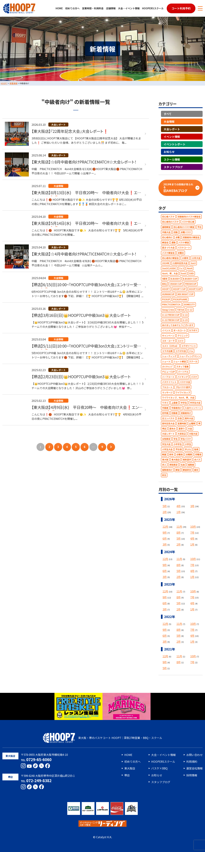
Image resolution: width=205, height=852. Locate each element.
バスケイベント (169, 382)
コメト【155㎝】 (170, 345)
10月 (193, 527)
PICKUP (166, 299)
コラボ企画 (167, 351)
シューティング (169, 356)
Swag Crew (168, 309)
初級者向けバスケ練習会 (189, 216)
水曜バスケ (186, 232)
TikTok (180, 309)
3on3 (193, 263)
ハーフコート (168, 376)
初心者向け (167, 237)
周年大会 (189, 418)
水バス (197, 459)
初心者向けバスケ (170, 221)
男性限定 (173, 464)
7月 (192, 532)
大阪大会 (193, 433)
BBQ (164, 283)
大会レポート (172, 129)
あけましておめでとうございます (177, 325)
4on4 (189, 268)
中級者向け (176, 407)
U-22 (185, 314)
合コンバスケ (168, 418)
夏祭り (182, 428)
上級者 (174, 402)
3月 (192, 506)
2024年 (165, 263)
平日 (199, 227)
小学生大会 (167, 449)
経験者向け (167, 470)
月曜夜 (198, 454)
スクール (193, 361)
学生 (175, 439)
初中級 (165, 413)
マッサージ (167, 392)
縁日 (196, 470)
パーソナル (183, 371)
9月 (165, 532)
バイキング (182, 376)
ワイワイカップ (183, 392)
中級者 (165, 407)
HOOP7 (166, 289)
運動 (173, 242)
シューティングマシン (190, 356)
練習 (178, 470)
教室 (164, 454)
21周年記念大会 (179, 263)
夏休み (172, 428)
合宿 (180, 418)
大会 (190, 428)
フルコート (167, 387)
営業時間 (182, 423)
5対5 (191, 273)
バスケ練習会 (168, 252)
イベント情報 (172, 137)
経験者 (191, 464)
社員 (183, 464)
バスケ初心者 (188, 221)
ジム (191, 351)
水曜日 (181, 252)
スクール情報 (172, 159)
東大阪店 (175, 459)
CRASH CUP (176, 283)
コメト (181, 340)
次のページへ (111, 447)
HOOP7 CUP (179, 289)
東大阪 (165, 459)
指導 (196, 449)
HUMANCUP (168, 294)
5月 (165, 506)
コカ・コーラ (168, 340)
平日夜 (179, 449)
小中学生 (177, 444)
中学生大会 (195, 402)
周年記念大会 (168, 423)
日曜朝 (189, 454)
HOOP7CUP (195, 289)
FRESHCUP (190, 283)
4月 (178, 506)
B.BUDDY (175, 278)
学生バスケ (186, 439)
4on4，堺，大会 (170, 273)
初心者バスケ (168, 216)
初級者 (174, 413)
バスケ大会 (185, 382)
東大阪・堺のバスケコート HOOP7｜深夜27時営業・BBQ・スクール (102, 738)
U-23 (185, 320)
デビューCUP (168, 371)
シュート (166, 361)
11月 (179, 527)
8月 (178, 532)
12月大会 (196, 258)
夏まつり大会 (168, 247)
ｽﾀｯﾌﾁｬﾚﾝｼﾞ (167, 366)
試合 (164, 475)
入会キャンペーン (193, 407)
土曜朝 (192, 423)
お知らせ (169, 152)
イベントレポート (174, 144)
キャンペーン (168, 335)
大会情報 (169, 121)
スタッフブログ (173, 167)
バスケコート (184, 247)
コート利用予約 (181, 8)
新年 (171, 454)
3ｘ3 (181, 268)
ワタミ (165, 402)
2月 (165, 512)
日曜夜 (179, 454)
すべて (168, 114)
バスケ (194, 376)
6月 (165, 538)
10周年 (185, 258)
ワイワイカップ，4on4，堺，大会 (178, 397)
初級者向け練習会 (191, 237)
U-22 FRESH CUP (171, 320)
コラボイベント (188, 345)
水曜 (178, 237)
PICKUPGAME (180, 299)
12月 (165, 527)
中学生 (184, 402)
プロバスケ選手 (183, 387)
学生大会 (166, 444)
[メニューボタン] (200, 8)
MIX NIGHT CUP (186, 294)
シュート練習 (179, 361)
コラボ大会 (181, 351)
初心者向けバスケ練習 (183, 227)
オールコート (179, 330)
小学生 (188, 444)
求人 (164, 464)
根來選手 (187, 459)
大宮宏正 (182, 433)
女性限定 (166, 439)
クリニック (182, 335)
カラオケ (193, 330)
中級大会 (166, 232)
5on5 (183, 273)
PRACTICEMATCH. (171, 304)
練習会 (165, 242)
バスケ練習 (184, 242)
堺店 (164, 428)
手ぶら (188, 449)
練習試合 (187, 470)
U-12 (189, 309)
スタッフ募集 (182, 366)
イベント (166, 330)
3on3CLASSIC (169, 268)
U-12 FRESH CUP (171, 314)
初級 (175, 232)
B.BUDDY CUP (190, 278)
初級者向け (186, 413)
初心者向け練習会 (170, 258)
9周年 (165, 278)
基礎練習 (166, 227)
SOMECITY (189, 304)
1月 (178, 512)
